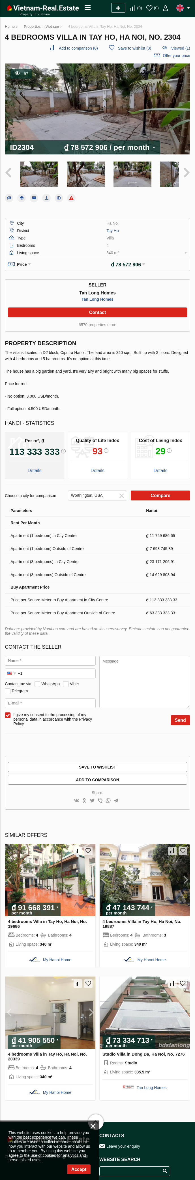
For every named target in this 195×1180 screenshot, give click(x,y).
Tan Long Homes (97, 295)
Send (180, 716)
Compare (160, 491)
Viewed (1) (180, 48)
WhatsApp (50, 680)
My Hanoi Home (57, 956)
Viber (74, 680)
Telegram (20, 687)
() (139, 8)
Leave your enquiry (123, 1142)
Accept (78, 1169)
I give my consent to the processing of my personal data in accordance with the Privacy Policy (52, 715)
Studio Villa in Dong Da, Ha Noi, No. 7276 (143, 1050)
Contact (97, 308)
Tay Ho (112, 226)
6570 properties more (97, 321)
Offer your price (176, 55)
